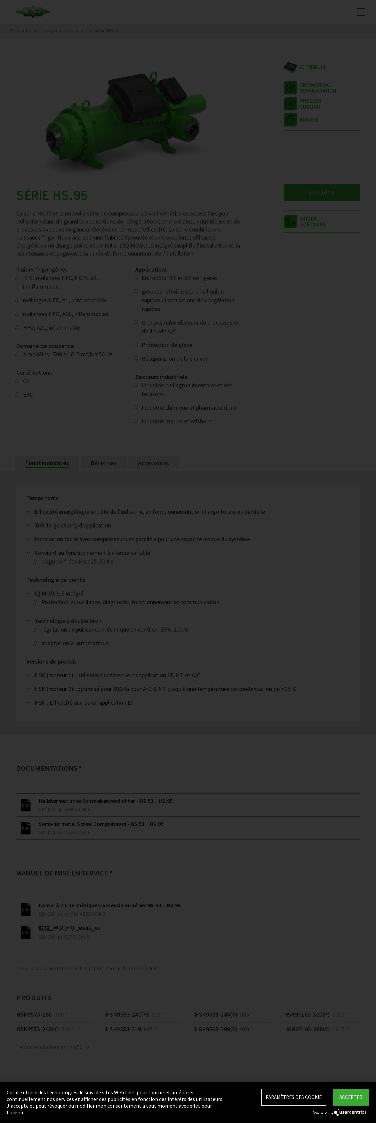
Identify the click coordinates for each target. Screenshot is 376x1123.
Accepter (350, 1097)
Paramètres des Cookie (294, 1097)
